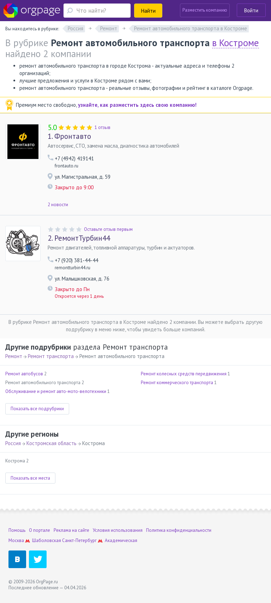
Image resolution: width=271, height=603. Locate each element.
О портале (39, 530)
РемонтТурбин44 (79, 238)
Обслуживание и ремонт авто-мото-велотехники (55, 391)
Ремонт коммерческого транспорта (177, 383)
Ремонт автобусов (24, 374)
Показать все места (30, 478)
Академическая (121, 540)
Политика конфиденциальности (178, 530)
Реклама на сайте (71, 530)
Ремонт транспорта (51, 356)
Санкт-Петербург (79, 540)
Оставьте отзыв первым (108, 229)
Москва (16, 540)
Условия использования (118, 530)
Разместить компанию (204, 10)
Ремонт (13, 356)
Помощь (16, 530)
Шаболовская (46, 540)
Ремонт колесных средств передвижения (184, 374)
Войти (251, 10)
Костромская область (51, 443)
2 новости (58, 205)
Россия (13, 443)
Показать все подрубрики (37, 409)
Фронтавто (69, 136)
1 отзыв (102, 127)
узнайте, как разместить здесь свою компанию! (137, 104)
